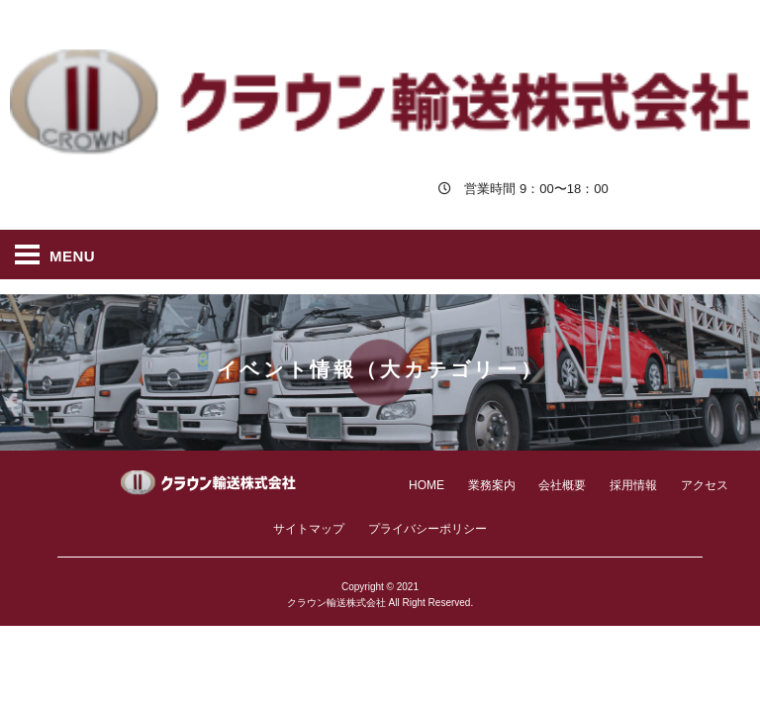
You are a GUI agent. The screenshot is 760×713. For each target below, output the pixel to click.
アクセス (704, 485)
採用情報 (633, 485)
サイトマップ (308, 529)
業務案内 (492, 485)
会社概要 (562, 485)
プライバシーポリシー (427, 529)
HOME (426, 485)
